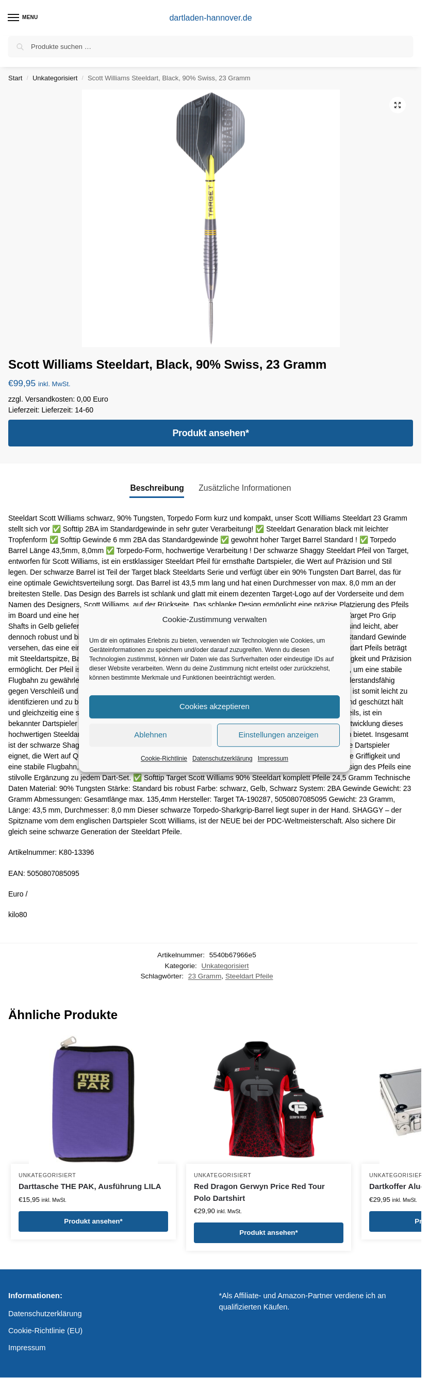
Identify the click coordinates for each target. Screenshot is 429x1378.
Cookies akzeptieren (214, 706)
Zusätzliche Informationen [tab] (245, 488)
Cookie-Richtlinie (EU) (45, 1331)
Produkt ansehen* (210, 433)
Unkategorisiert (54, 78)
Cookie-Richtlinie (164, 758)
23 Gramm (205, 976)
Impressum (273, 758)
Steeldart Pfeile (249, 976)
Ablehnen (150, 734)
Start (15, 78)
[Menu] (23, 18)
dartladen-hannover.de (210, 17)
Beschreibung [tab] (157, 488)
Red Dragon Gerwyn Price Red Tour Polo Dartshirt (259, 1192)
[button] (397, 105)
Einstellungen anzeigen (278, 734)
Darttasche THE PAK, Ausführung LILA (90, 1186)
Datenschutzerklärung (222, 758)
